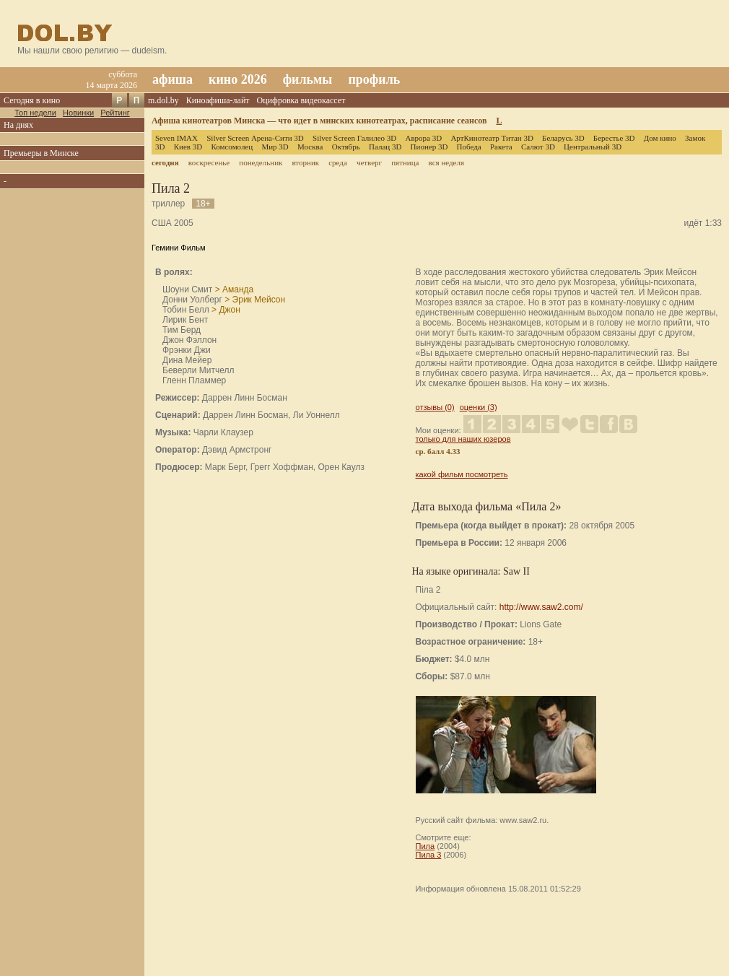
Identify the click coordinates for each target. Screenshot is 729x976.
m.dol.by (163, 100)
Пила (425, 846)
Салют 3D (538, 146)
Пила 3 (429, 854)
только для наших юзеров (463, 439)
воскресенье (209, 162)
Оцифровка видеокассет (301, 100)
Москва (310, 146)
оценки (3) (478, 407)
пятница (405, 162)
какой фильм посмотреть (462, 474)
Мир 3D (274, 146)
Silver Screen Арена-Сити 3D (255, 138)
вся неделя (446, 162)
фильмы (308, 79)
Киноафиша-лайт (218, 100)
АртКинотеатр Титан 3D (491, 138)
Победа (469, 146)
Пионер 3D (429, 146)
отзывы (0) (435, 407)
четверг (369, 162)
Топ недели (35, 112)
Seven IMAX (176, 138)
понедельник (260, 162)
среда (337, 162)
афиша (172, 79)
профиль (374, 79)
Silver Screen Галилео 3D (354, 138)
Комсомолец (232, 146)
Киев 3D (188, 146)
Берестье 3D (614, 138)
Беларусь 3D (563, 138)
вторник (305, 162)
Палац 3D (385, 146)
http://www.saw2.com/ (541, 607)
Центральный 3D (592, 146)
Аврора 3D (423, 138)
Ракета (501, 146)
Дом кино (660, 138)
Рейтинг (114, 112)
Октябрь (346, 146)
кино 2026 (238, 79)
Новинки (78, 112)
